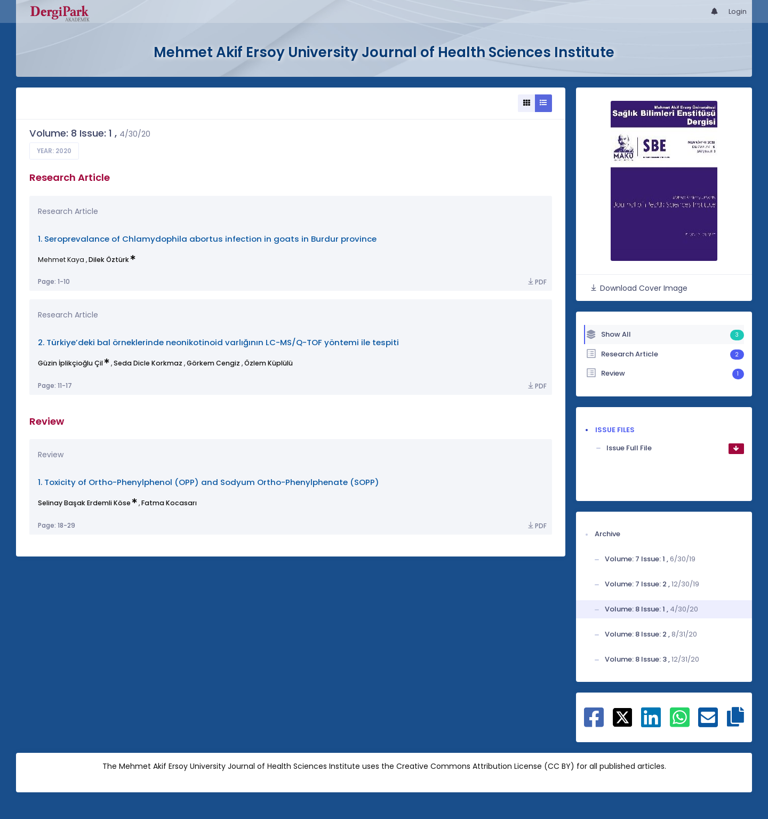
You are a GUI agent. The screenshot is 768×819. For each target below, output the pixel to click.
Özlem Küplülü (268, 363)
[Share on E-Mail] (708, 723)
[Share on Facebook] (594, 723)
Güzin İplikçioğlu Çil (70, 363)
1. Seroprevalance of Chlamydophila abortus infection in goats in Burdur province (207, 238)
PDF (536, 282)
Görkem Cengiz (213, 363)
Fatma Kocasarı (169, 502)
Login (738, 11)
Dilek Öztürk (109, 259)
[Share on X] (623, 716)
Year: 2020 (54, 151)
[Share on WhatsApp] (680, 723)
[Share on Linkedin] (651, 723)
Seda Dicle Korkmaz (148, 363)
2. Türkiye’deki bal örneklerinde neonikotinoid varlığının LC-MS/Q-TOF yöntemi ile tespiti (218, 342)
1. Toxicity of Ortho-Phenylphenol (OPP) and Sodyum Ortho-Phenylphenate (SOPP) (208, 482)
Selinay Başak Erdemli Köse (84, 502)
